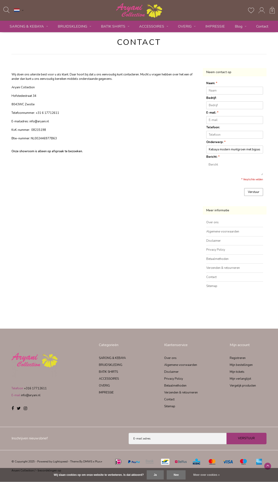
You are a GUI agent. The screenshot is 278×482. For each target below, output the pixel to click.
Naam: (211, 83)
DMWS (87, 461)
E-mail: (212, 113)
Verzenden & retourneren (223, 268)
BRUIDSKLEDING (74, 26)
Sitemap (211, 286)
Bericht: (213, 157)
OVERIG (186, 26)
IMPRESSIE (215, 26)
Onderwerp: (216, 142)
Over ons (212, 222)
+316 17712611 (35, 388)
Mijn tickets (237, 372)
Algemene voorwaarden (222, 232)
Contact (262, 26)
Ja (155, 474)
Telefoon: (213, 127)
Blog (240, 26)
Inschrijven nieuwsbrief (29, 438)
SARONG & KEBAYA (29, 26)
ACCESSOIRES (153, 26)
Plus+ (98, 461)
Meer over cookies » (206, 474)
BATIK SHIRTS (115, 26)
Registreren (238, 358)
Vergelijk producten (243, 386)
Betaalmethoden (217, 259)
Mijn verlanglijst (240, 379)
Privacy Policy (215, 250)
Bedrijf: (211, 98)
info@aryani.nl (30, 395)
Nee (176, 474)
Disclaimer (213, 241)
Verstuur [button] (253, 192)
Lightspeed (60, 461)
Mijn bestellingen (241, 365)
